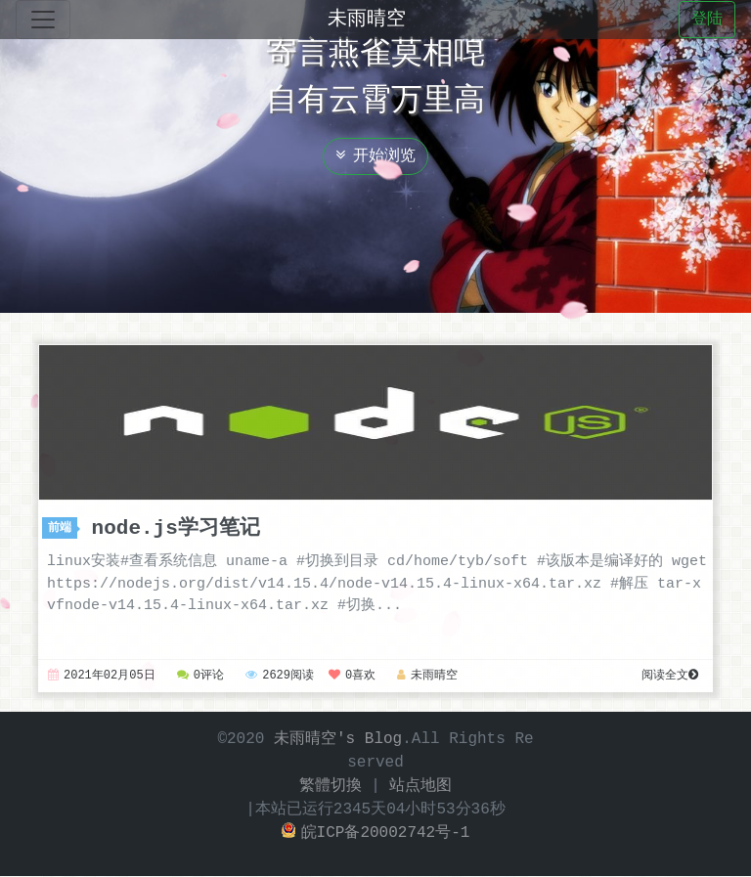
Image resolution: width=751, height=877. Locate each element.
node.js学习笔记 (176, 528)
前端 (62, 528)
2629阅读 (279, 677)
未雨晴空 (367, 19)
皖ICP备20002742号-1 (376, 834)
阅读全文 (669, 677)
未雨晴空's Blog (338, 740)
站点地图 (420, 787)
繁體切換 (330, 787)
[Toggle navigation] (43, 19)
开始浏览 (375, 156)
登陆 (707, 19)
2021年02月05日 (101, 677)
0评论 (200, 677)
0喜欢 (352, 677)
